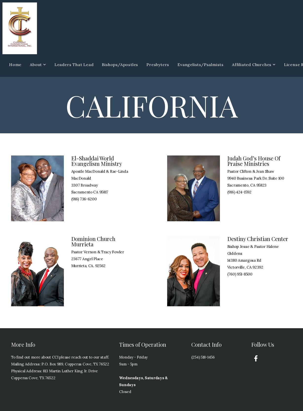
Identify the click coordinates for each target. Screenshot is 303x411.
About (38, 64)
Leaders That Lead (74, 64)
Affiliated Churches (254, 64)
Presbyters (157, 64)
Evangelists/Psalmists (201, 64)
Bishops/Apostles (120, 64)
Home (15, 64)
